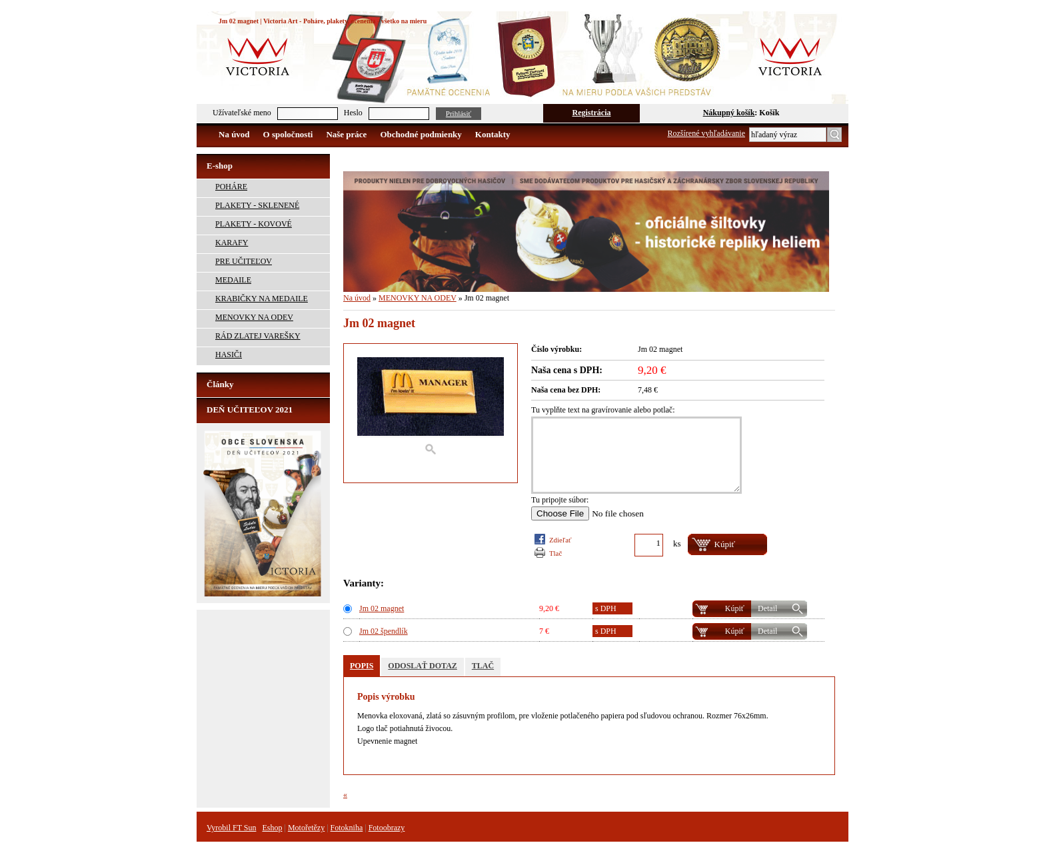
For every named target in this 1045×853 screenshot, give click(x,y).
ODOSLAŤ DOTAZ (422, 665)
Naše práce (346, 134)
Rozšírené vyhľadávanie (707, 133)
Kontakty (493, 134)
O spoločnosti (288, 134)
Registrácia (591, 112)
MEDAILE (233, 280)
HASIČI (228, 354)
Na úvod (234, 134)
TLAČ (555, 553)
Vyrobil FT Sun (231, 827)
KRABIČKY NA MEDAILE (261, 298)
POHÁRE (231, 186)
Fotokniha (347, 827)
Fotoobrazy (387, 827)
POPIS (361, 665)
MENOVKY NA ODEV (254, 317)
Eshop (272, 827)
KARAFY (231, 242)
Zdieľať (560, 540)
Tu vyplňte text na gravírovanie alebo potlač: (603, 410)
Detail (767, 608)
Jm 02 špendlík (383, 631)
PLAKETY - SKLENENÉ (257, 205)
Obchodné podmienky (420, 134)
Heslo (353, 112)
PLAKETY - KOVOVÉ (253, 224)
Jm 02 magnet (381, 608)
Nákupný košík (729, 112)
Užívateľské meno (242, 112)
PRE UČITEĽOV (243, 261)
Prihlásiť (458, 113)
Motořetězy (306, 827)
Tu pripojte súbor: (559, 499)
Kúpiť (734, 608)
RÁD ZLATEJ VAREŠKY (258, 336)
